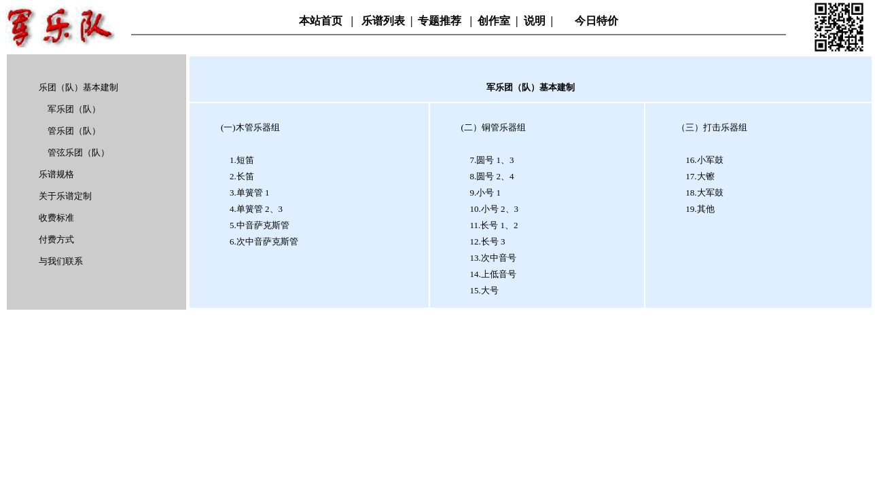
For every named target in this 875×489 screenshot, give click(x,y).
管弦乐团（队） (78, 152)
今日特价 (596, 20)
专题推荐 (441, 20)
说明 (535, 20)
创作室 (494, 20)
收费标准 (56, 218)
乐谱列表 (383, 20)
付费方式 (56, 239)
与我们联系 (61, 261)
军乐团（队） (74, 109)
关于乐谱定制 (65, 196)
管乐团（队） (74, 131)
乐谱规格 (56, 174)
